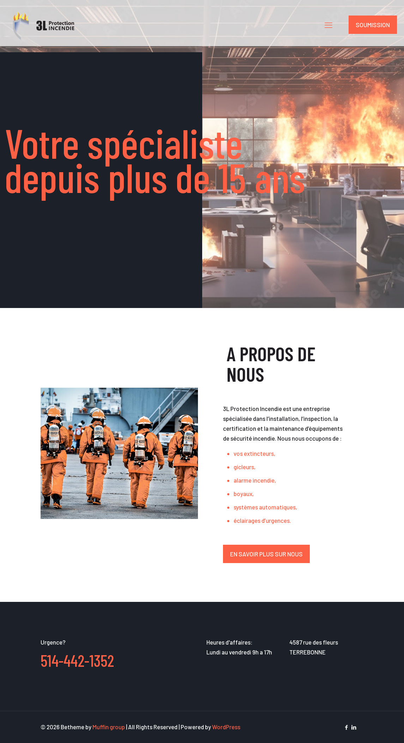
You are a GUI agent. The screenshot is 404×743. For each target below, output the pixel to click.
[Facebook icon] (346, 727)
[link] (119, 453)
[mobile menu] (328, 25)
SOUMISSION (373, 24)
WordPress (226, 726)
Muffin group (108, 726)
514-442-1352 (77, 660)
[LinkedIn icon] (354, 727)
